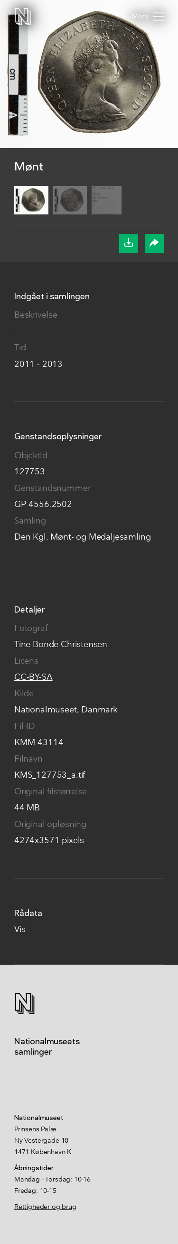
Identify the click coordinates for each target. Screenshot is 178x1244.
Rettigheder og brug (45, 1207)
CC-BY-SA (33, 678)
